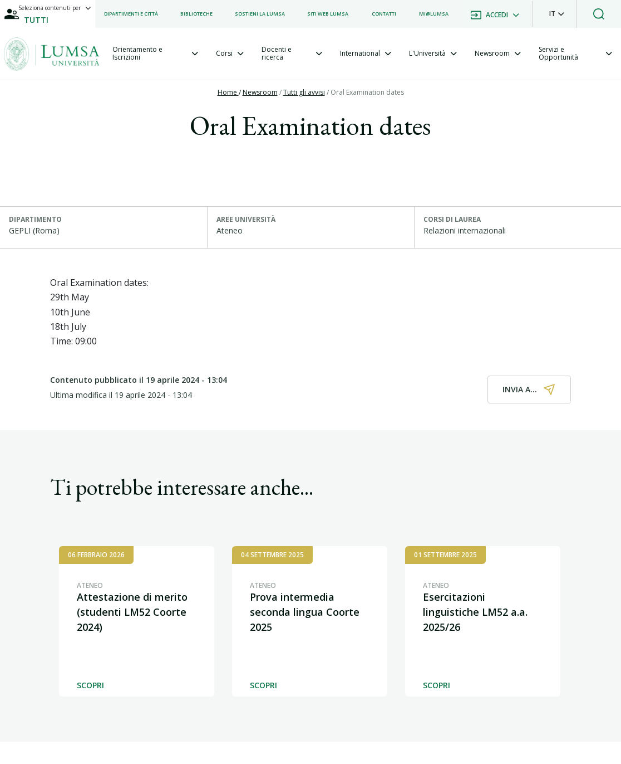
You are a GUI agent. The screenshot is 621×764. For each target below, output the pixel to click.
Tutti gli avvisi (304, 92)
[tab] (155, 53)
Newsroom (260, 92)
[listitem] (131, 14)
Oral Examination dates (367, 92)
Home (228, 92)
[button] (556, 14)
